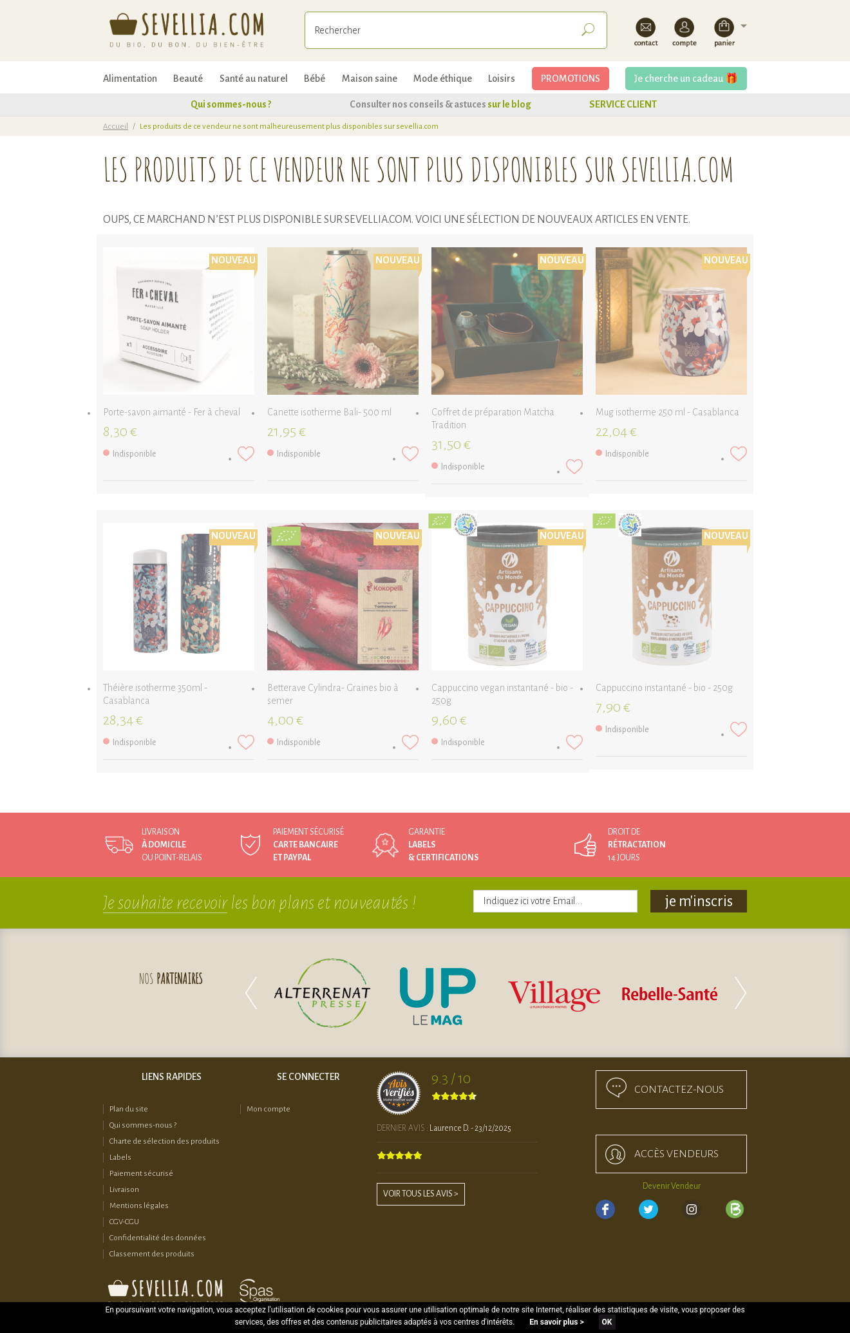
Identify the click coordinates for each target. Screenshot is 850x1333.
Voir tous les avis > (420, 1193)
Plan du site (128, 1109)
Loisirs (501, 78)
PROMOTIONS (570, 78)
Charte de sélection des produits (164, 1141)
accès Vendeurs (676, 1154)
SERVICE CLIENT (623, 104)
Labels (120, 1157)
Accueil (115, 126)
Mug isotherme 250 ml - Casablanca (667, 412)
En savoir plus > (556, 1322)
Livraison (124, 1190)
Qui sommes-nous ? (231, 104)
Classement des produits (151, 1254)
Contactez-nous (679, 1089)
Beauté (188, 78)
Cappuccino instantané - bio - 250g (664, 688)
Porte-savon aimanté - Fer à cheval (171, 412)
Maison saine (369, 78)
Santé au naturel (254, 78)
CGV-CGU (124, 1222)
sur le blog (509, 104)
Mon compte (268, 1109)
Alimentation (130, 78)
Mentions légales (139, 1206)
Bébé (314, 78)
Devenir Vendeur (672, 1186)
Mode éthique (442, 78)
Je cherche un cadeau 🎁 (686, 78)
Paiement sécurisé (141, 1173)
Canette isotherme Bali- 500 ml (329, 412)
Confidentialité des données (157, 1238)
